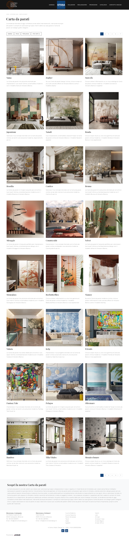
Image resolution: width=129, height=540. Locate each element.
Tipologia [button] (25, 33)
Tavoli (67, 519)
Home (7, 14)
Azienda (52, 4)
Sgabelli (67, 523)
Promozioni (93, 4)
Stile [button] (17, 33)
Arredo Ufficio (99, 523)
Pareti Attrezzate (70, 517)
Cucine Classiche (70, 515)
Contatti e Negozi (115, 4)
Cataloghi (103, 4)
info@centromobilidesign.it (18, 521)
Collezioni (71, 4)
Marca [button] (10, 33)
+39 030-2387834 (43, 519)
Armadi (97, 517)
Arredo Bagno (99, 521)
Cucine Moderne (70, 513)
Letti (96, 515)
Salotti (97, 513)
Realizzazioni (82, 4)
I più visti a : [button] (36, 33)
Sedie (67, 521)
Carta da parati (23, 14)
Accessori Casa (14, 14)
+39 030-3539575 (13, 519)
